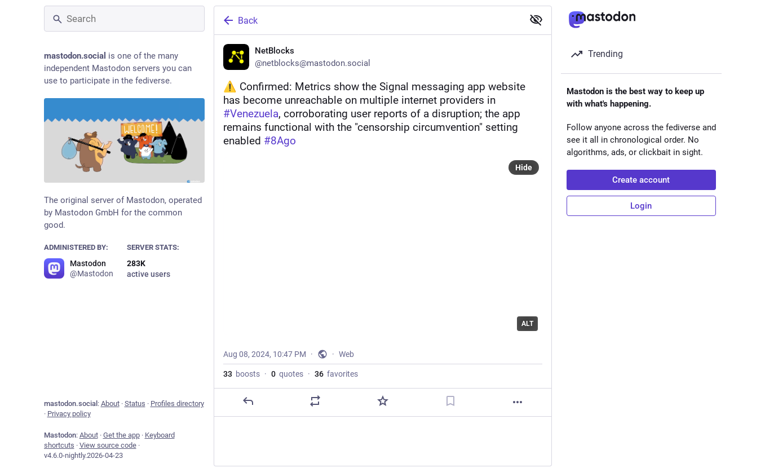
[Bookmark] (450, 401)
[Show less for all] (536, 19)
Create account (641, 180)
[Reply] (247, 401)
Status (135, 403)
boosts (241, 374)
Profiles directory (177, 403)
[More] (517, 402)
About (110, 403)
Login (641, 206)
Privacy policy (69, 413)
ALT (527, 324)
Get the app (121, 435)
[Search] (124, 19)
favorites (336, 374)
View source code (107, 445)
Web (346, 354)
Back (240, 20)
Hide (523, 168)
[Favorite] (382, 401)
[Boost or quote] (315, 401)
